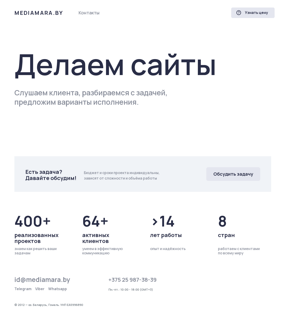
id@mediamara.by (42, 279)
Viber (40, 288)
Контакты (89, 13)
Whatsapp (57, 288)
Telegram (23, 288)
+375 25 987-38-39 (133, 279)
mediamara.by (38, 13)
